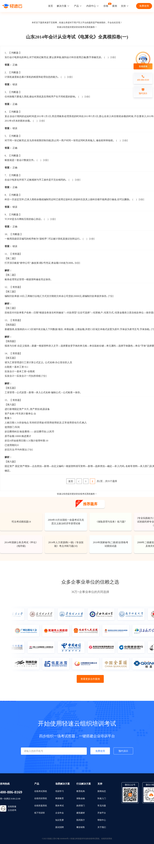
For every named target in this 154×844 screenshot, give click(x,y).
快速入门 (101, 798)
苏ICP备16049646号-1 (61, 839)
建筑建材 (80, 813)
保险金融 (80, 798)
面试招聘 (59, 827)
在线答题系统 (40, 806)
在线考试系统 (84, 27)
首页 (50, 6)
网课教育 (59, 798)
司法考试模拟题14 (21, 521)
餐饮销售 (80, 827)
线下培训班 (39, 813)
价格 (105, 6)
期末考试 (59, 806)
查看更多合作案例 (90, 679)
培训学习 (59, 791)
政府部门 (80, 806)
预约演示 (123, 751)
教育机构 (80, 791)
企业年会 (59, 813)
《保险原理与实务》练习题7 (110, 521)
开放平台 (101, 813)
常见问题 (101, 806)
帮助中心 (101, 820)
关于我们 (101, 827)
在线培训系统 (40, 798)
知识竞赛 (59, 820)
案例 (114, 6)
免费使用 (144, 6)
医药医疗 (80, 820)
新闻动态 (101, 791)
